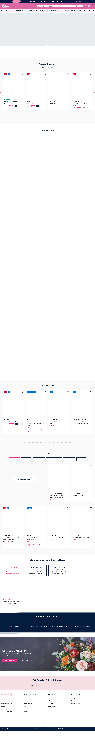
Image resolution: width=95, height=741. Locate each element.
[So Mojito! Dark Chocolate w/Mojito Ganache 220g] (59, 478)
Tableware (31, 10)
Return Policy (51, 703)
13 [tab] (37, 442)
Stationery (67, 10)
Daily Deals (14, 6)
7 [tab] (29, 442)
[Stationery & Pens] (24, 336)
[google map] (47, 593)
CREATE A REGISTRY (27, 660)
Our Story (26, 706)
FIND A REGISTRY (9, 660)
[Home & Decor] (71, 283)
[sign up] (61, 685)
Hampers (85, 10)
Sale (93, 10)
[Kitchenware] (71, 256)
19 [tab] (45, 442)
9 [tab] (32, 442)
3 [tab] (24, 442)
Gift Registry (32, 6)
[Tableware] (24, 283)
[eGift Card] (59, 87)
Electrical (18, 10)
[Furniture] (24, 202)
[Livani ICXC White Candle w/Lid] (82, 520)
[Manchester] (71, 309)
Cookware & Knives (10, 10)
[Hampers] (71, 363)
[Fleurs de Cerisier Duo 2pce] (59, 520)
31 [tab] (61, 442)
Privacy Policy (76, 728)
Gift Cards (79, 10)
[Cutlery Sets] (71, 229)
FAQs (25, 709)
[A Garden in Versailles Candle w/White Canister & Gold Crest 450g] (36, 405)
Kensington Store (75, 698)
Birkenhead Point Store (76, 700)
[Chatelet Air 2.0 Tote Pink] (13, 405)
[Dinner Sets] (24, 229)
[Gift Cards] (24, 363)
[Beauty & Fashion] (71, 176)
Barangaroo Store (75, 703)
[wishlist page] (89, 6)
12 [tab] (36, 442)
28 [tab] (57, 442)
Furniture (73, 10)
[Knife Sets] (24, 176)
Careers (26, 711)
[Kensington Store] (12, 570)
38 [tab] (70, 442)
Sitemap (92, 728)
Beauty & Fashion (59, 10)
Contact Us (27, 717)
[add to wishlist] (22, 74)
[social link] (2, 694)
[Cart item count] (92, 6)
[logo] (5, 6)
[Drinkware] (24, 256)
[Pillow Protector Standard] (36, 87)
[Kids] (71, 336)
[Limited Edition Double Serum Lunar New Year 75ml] (36, 521)
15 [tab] (40, 442)
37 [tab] (69, 442)
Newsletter (22, 6)
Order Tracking (51, 700)
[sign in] (85, 6)
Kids (36, 10)
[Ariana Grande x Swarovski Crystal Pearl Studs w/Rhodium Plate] (82, 405)
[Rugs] (71, 202)
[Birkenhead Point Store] (36, 570)
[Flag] (80, 6)
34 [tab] (65, 442)
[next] (94, 93)
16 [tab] (41, 442)
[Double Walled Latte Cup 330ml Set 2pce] (82, 87)
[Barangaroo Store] (59, 570)
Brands (2, 10)
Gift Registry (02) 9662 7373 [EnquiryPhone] (8, 711)
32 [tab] (62, 442)
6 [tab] (28, 442)
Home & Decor (42, 10)
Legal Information (84, 728)
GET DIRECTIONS (7, 599)
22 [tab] (49, 442)
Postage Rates (51, 698)
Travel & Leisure (50, 10)
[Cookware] (24, 149)
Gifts (89, 10)
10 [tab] (33, 442)
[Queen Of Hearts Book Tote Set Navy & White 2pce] (12, 521)
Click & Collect (51, 706)
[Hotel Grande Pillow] (13, 87)
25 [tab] (53, 442)
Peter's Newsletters (29, 703)
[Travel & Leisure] (24, 309)
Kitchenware (25, 10)
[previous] (1, 93)
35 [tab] (66, 442)
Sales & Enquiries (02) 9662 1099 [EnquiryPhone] (9, 709)
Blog (25, 714)
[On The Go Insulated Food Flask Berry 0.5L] (59, 405)
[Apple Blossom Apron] (82, 478)
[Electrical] (71, 149)
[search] (75, 6)
